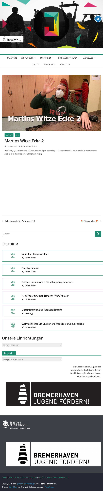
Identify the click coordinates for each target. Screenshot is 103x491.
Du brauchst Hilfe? (67, 58)
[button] (34, 58)
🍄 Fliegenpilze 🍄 (91, 221)
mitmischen (46, 58)
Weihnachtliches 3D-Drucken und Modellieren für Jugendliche (53, 324)
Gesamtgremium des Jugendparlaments (42, 310)
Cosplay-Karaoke (30, 268)
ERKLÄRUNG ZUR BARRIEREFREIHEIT (53, 477)
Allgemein (9, 135)
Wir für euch (27, 58)
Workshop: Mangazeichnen (35, 254)
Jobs (35, 64)
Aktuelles (88, 58)
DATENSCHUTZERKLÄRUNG (25, 477)
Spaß (17, 135)
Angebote (48, 64)
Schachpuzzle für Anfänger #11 (18, 221)
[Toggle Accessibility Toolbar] (98, 18)
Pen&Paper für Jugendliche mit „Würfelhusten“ (45, 296)
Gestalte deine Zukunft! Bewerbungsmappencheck (47, 282)
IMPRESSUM (7, 477)
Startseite (12, 58)
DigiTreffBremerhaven (29, 146)
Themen (63, 64)
